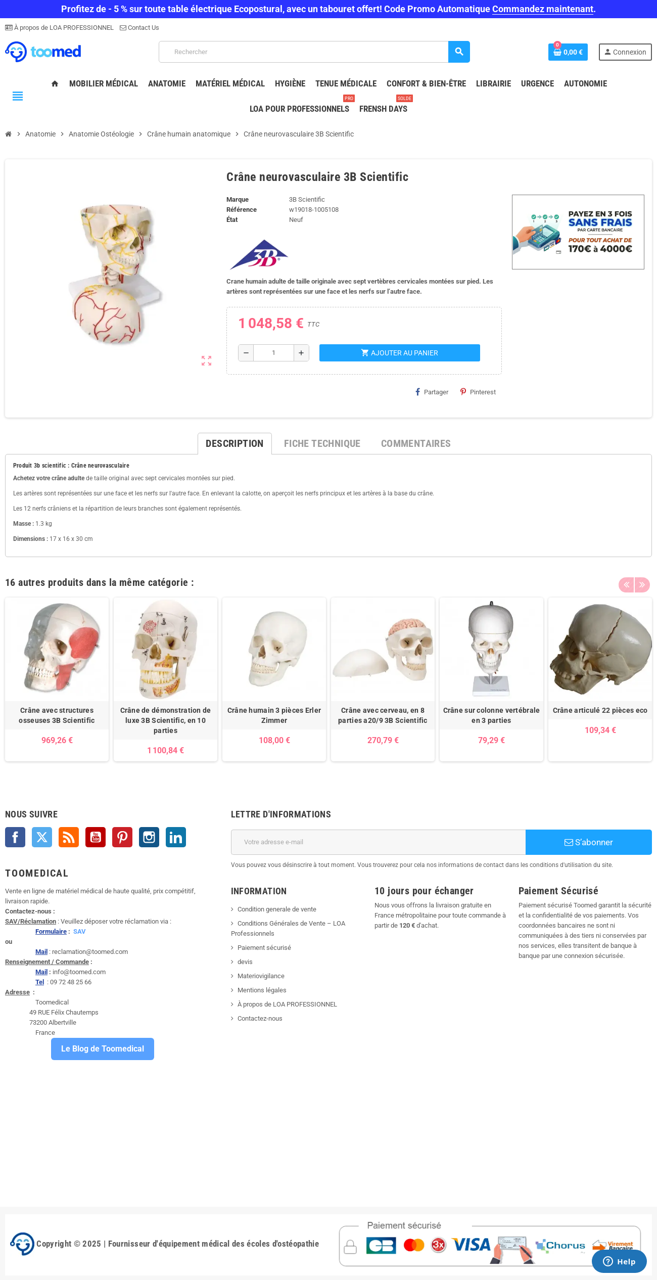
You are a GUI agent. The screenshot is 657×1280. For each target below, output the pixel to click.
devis (245, 962)
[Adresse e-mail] (378, 842)
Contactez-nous (260, 1018)
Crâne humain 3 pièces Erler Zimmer (274, 715)
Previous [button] (626, 579)
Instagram (149, 837)
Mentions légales (262, 990)
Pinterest (478, 392)
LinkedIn (176, 837)
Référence (241, 209)
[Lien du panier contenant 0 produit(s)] (568, 52)
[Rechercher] (314, 52)
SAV (79, 931)
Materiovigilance (261, 976)
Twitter (42, 837)
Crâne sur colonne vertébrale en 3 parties (491, 715)
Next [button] (641, 579)
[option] (57, 679)
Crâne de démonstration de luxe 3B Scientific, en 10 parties (165, 720)
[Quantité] (273, 353)
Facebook (15, 837)
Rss (69, 837)
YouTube (95, 837)
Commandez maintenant (542, 9)
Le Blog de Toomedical (102, 1049)
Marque (237, 199)
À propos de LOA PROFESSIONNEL (63, 27)
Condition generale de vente (277, 909)
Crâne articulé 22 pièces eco (600, 710)
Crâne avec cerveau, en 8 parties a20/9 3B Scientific (383, 715)
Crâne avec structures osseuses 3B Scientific (57, 715)
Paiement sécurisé (264, 947)
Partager (431, 392)
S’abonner (589, 842)
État (232, 219)
